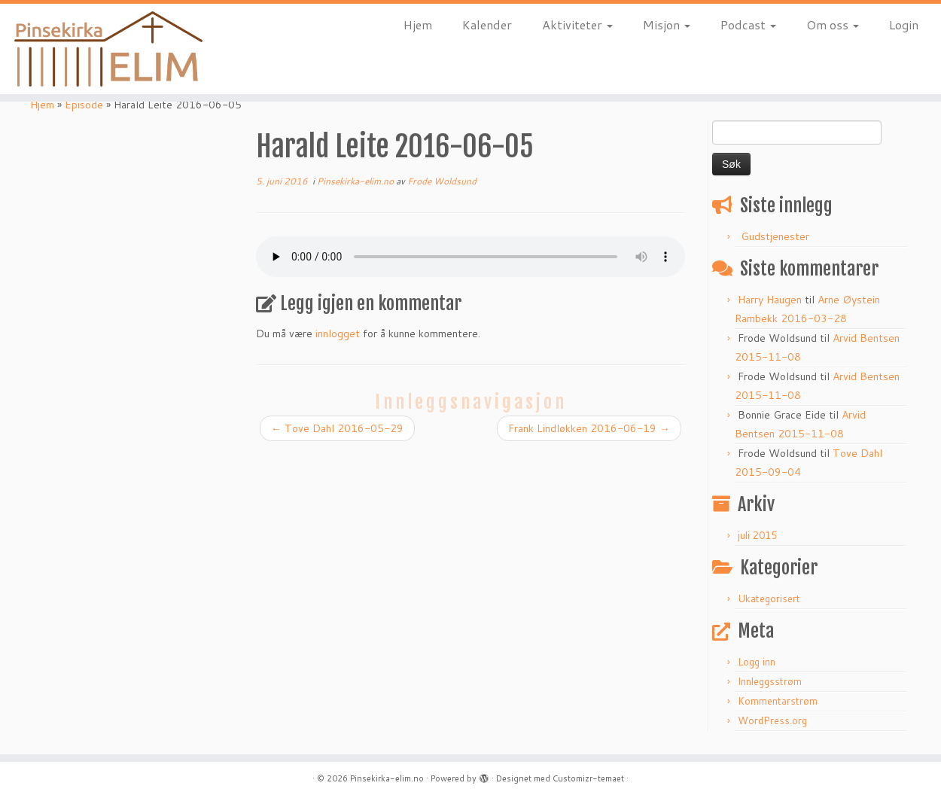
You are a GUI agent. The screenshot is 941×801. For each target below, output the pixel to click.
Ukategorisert (769, 598)
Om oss (832, 24)
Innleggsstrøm (770, 681)
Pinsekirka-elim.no (356, 181)
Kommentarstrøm (778, 701)
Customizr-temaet (588, 778)
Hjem (418, 24)
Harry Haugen (770, 299)
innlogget (337, 333)
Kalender (487, 24)
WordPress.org (772, 720)
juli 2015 (757, 535)
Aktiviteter (577, 24)
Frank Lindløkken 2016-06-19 (589, 428)
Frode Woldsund (442, 181)
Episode (84, 104)
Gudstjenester (775, 236)
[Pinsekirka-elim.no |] (108, 49)
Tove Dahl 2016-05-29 (337, 428)
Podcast (748, 24)
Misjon (666, 24)
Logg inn (756, 662)
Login (903, 24)
